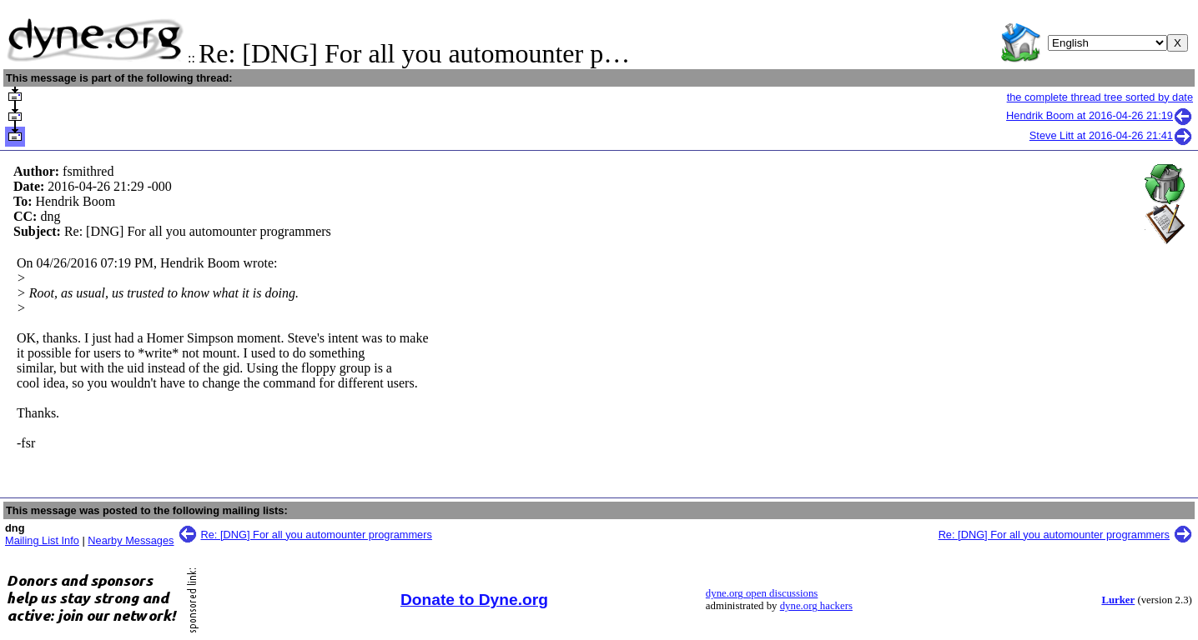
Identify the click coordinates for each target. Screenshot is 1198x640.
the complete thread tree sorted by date (1100, 97)
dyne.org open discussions (762, 593)
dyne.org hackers (816, 606)
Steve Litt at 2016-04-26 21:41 (1111, 135)
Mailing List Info (42, 540)
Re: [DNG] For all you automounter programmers (316, 534)
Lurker (1118, 600)
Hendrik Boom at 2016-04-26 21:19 (1099, 115)
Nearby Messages (131, 540)
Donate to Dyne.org (474, 599)
